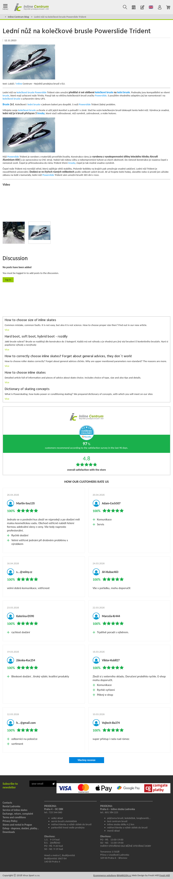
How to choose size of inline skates (30, 320)
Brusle (6, 104)
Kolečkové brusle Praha (31, 7)
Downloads (9, 832)
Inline (19, 83)
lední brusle (123, 92)
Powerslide (40, 92)
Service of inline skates (15, 810)
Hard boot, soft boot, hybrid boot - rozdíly (36, 337)
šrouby (41, 113)
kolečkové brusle (25, 92)
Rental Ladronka (11, 806)
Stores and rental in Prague (17, 824)
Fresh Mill (164, 875)
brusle (6, 95)
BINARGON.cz (124, 875)
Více (7, 329)
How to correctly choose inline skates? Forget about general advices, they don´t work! (68, 356)
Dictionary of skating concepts (27, 389)
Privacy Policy (10, 821)
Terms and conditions (14, 817)
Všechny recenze (86, 760)
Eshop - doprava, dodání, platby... (21, 828)
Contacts (7, 802)
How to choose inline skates (25, 373)
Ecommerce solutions (104, 875)
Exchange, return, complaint (18, 813)
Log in (8, 279)
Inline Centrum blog (18, 16)
